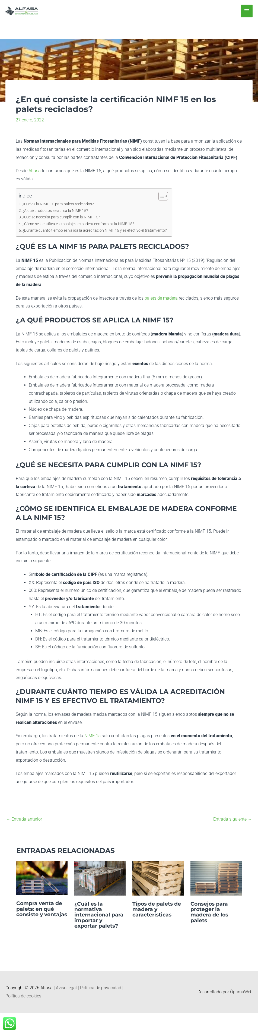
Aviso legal (66, 987)
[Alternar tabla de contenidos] (160, 196)
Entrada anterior (24, 819)
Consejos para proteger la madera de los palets (210, 911)
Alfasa (34, 170)
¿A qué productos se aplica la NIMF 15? (55, 210)
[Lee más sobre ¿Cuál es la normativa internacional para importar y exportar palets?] (100, 878)
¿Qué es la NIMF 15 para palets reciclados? (58, 204)
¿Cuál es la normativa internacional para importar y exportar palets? (98, 914)
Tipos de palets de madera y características (154, 909)
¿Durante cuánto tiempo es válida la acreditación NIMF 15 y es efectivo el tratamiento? (95, 230)
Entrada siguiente (232, 819)
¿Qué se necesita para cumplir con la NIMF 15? (61, 217)
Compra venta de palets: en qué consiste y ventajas (40, 911)
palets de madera (161, 297)
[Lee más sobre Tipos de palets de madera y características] (158, 878)
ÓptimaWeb (241, 991)
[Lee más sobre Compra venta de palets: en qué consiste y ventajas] (42, 878)
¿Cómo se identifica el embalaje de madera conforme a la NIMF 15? (78, 224)
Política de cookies (23, 995)
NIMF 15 (92, 735)
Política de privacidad (100, 987)
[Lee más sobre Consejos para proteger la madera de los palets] (216, 878)
